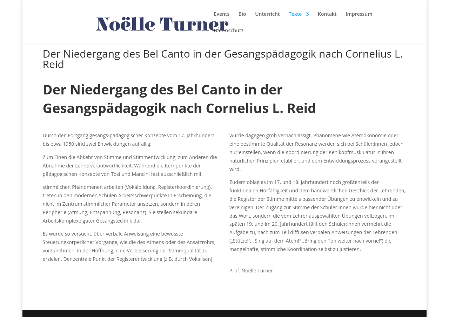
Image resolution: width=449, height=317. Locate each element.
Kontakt (327, 14)
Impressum (359, 14)
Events (222, 14)
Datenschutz (229, 31)
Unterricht (267, 14)
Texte (295, 14)
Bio (242, 14)
